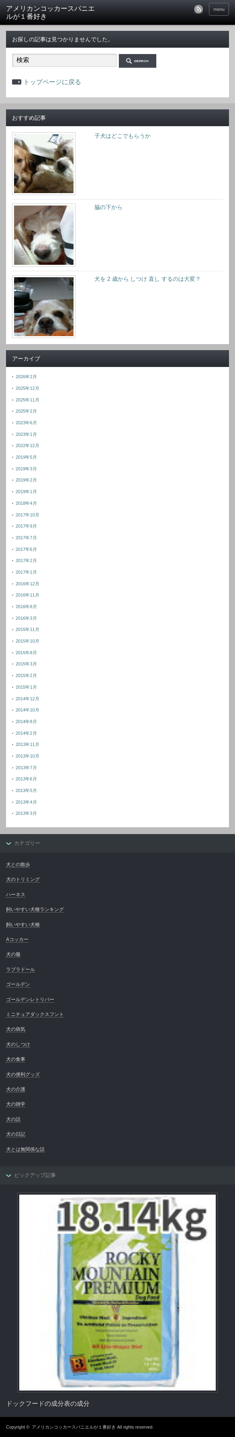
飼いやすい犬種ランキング (35, 909)
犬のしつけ (18, 1044)
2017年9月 (26, 526)
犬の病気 (15, 1029)
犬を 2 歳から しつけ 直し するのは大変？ (147, 279)
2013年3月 (26, 813)
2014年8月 (26, 721)
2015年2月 (26, 675)
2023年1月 (26, 434)
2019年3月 (26, 468)
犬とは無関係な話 (25, 1149)
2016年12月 (27, 583)
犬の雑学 (15, 1104)
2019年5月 (26, 457)
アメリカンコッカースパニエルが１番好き (50, 12)
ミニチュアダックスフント (35, 1014)
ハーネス (15, 894)
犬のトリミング (23, 879)
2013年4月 (26, 802)
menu (219, 9)
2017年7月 (26, 537)
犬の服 (13, 954)
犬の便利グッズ (23, 1074)
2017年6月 (26, 549)
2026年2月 (26, 376)
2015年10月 (27, 641)
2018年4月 (26, 503)
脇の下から (108, 207)
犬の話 (13, 1119)
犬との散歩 (18, 864)
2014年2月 (26, 733)
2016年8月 (26, 606)
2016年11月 (27, 595)
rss (198, 9)
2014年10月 (27, 709)
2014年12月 (27, 698)
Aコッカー (17, 939)
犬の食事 (15, 1059)
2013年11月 (27, 744)
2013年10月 (27, 756)
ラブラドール (20, 969)
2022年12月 (27, 445)
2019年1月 (26, 491)
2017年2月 (26, 560)
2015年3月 (26, 663)
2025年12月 (27, 388)
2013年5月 (26, 790)
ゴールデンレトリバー (30, 999)
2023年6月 (26, 422)
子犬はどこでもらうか (122, 136)
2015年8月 (26, 652)
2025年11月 (27, 399)
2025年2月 (26, 411)
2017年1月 (26, 572)
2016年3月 (26, 618)
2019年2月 (26, 480)
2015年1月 (26, 687)
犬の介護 (15, 1089)
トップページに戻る (52, 82)
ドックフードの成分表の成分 (48, 1403)
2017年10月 (27, 514)
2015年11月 (27, 629)
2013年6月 (26, 778)
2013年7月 (26, 767)
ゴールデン (18, 984)
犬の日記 (15, 1134)
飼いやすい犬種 (23, 924)
